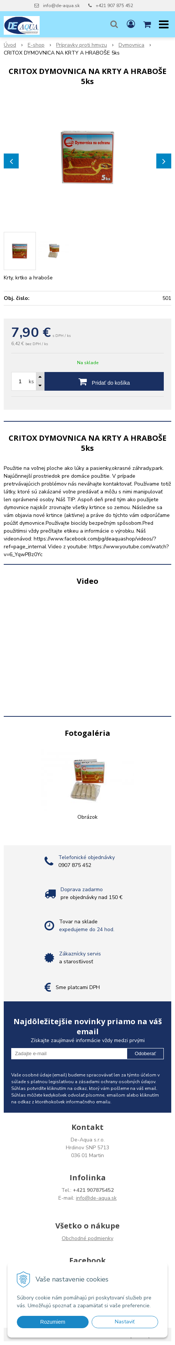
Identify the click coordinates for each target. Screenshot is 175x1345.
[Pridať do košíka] (104, 381)
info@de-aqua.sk (61, 6)
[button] (114, 24)
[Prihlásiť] (131, 24)
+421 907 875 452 (114, 6)
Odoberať (145, 1053)
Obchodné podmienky (87, 1238)
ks (31, 381)
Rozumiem (52, 1322)
